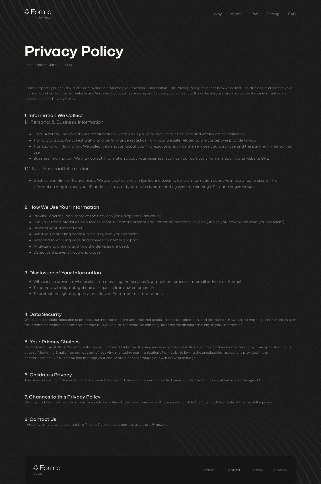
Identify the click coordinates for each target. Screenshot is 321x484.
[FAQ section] (292, 14)
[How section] (254, 14)
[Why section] (218, 14)
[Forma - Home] (38, 12)
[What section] (236, 14)
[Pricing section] (273, 14)
